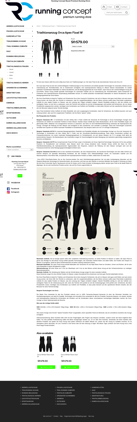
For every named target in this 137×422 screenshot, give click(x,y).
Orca (10, 78)
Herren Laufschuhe (30, 387)
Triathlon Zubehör (64, 393)
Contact (124, 7)
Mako (11, 75)
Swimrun (60, 398)
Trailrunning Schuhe (30, 390)
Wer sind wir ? (47, 416)
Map (61, 416)
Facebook (13, 188)
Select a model (48, 367)
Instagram (13, 192)
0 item (109, 7)
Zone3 (11, 72)
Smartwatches (97, 396)
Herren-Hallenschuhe (30, 404)
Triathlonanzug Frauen (101, 393)
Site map (91, 416)
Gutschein (61, 401)
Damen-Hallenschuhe (100, 401)
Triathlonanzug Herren (31, 396)
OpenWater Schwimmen (66, 396)
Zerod (11, 69)
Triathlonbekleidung (100, 398)
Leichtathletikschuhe (30, 398)
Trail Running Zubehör (66, 390)
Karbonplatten (98, 387)
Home (38, 26)
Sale (93, 390)
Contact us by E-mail (20, 169)
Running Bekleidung (30, 393)
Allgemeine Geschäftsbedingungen (75, 416)
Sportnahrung (28, 401)
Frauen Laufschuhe (64, 387)
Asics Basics (61, 404)
